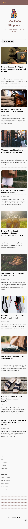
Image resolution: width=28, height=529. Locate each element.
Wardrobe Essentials (6, 507)
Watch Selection (5, 510)
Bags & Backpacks (5, 480)
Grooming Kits (5, 498)
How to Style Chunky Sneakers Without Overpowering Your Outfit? (13, 233)
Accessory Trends (5, 477)
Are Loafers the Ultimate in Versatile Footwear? (13, 191)
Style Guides (4, 501)
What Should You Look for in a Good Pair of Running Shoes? (14, 422)
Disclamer (3, 465)
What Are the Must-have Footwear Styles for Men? (12, 151)
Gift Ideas (3, 495)
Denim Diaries (4, 486)
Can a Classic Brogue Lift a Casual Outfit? (12, 357)
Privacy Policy (4, 468)
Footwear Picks (5, 74)
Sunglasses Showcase (6, 504)
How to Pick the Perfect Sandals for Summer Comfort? (11, 399)
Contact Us (4, 462)
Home (2, 456)
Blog (2, 459)
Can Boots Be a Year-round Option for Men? (12, 274)
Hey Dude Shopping (14, 23)
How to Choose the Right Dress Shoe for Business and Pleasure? (13, 69)
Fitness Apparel (5, 489)
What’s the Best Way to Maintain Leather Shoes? (12, 110)
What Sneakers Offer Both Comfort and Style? (12, 317)
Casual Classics (5, 483)
